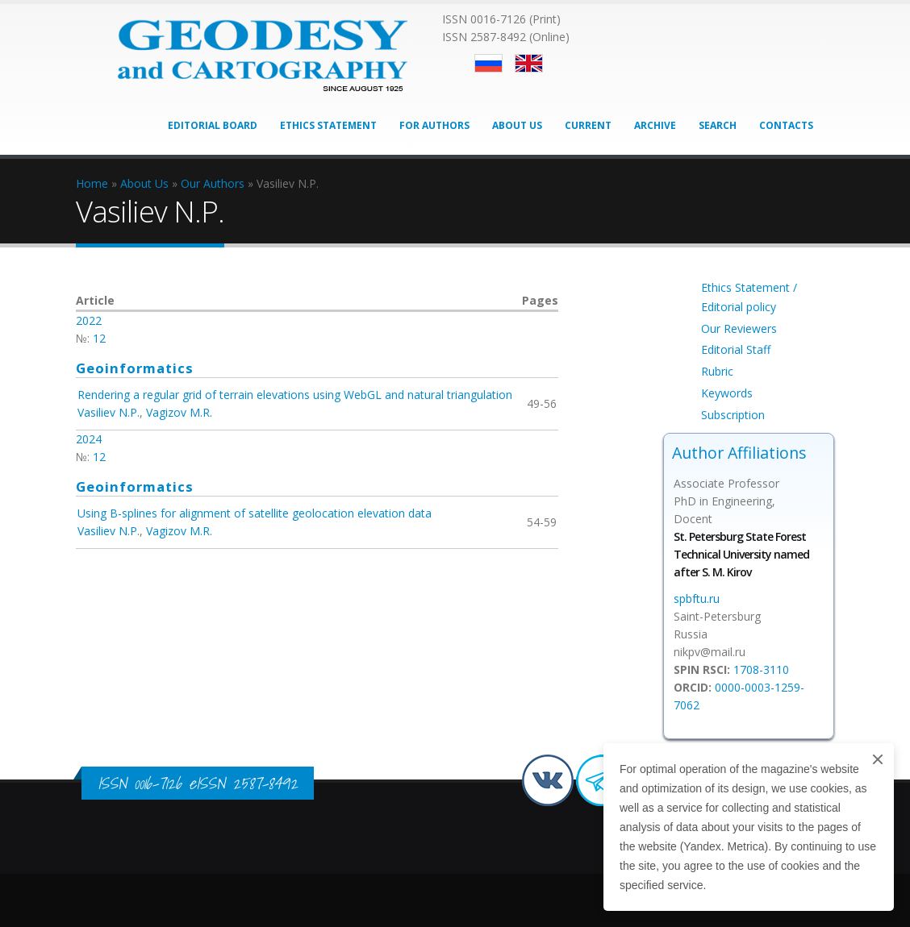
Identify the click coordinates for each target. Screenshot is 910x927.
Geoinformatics (135, 368)
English (529, 63)
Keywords (727, 393)
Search (718, 125)
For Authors (434, 125)
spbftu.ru (697, 598)
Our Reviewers (739, 328)
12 (99, 338)
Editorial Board (212, 125)
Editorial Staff (735, 349)
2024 (89, 439)
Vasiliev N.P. (108, 412)
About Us (517, 125)
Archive (655, 125)
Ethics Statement (328, 125)
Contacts (786, 125)
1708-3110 (761, 669)
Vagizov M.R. (179, 412)
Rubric (717, 371)
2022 (89, 320)
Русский (488, 63)
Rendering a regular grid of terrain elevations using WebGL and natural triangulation (294, 394)
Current (588, 125)
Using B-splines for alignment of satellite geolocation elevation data (254, 513)
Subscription (733, 414)
